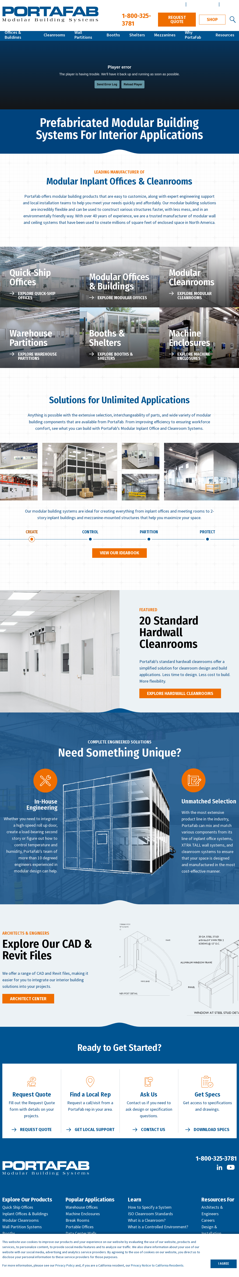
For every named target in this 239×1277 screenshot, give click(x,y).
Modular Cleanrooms (20, 1221)
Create (31, 532)
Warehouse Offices (82, 1208)
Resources (225, 35)
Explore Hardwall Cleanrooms (180, 694)
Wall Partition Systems (22, 1228)
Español (228, 4)
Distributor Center (167, 4)
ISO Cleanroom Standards (150, 1215)
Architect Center (202, 4)
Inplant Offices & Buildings (25, 1215)
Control (90, 532)
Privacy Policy (65, 1265)
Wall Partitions (88, 35)
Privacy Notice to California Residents (157, 1265)
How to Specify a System (150, 1208)
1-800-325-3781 (216, 1159)
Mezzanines (165, 35)
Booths (116, 35)
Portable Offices (80, 1228)
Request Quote (177, 19)
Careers (208, 1221)
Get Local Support (94, 1130)
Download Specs (211, 1130)
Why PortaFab (195, 35)
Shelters (138, 35)
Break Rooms (77, 1221)
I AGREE (223, 1264)
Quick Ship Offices (17, 1208)
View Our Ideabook (119, 554)
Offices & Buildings (21, 35)
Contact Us (153, 1130)
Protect (207, 532)
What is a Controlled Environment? (158, 1228)
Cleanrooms (56, 35)
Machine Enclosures (83, 1215)
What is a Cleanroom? (146, 1221)
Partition (149, 532)
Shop (212, 19)
